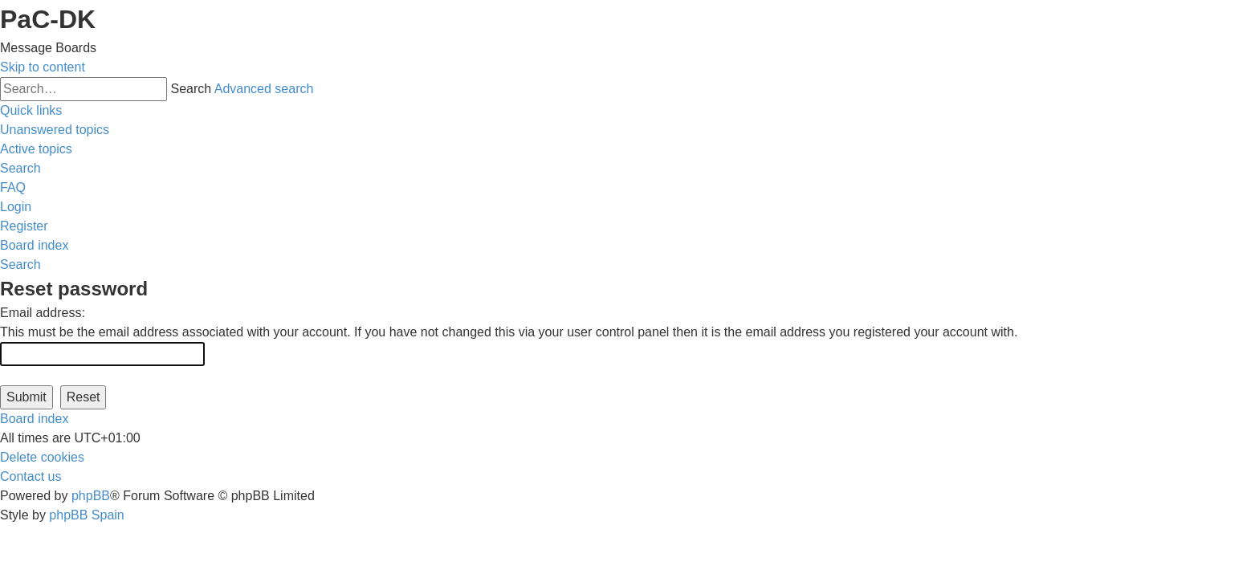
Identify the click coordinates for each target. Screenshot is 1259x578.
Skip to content (42, 67)
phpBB (90, 496)
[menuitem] (54, 129)
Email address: (42, 313)
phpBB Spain (86, 515)
